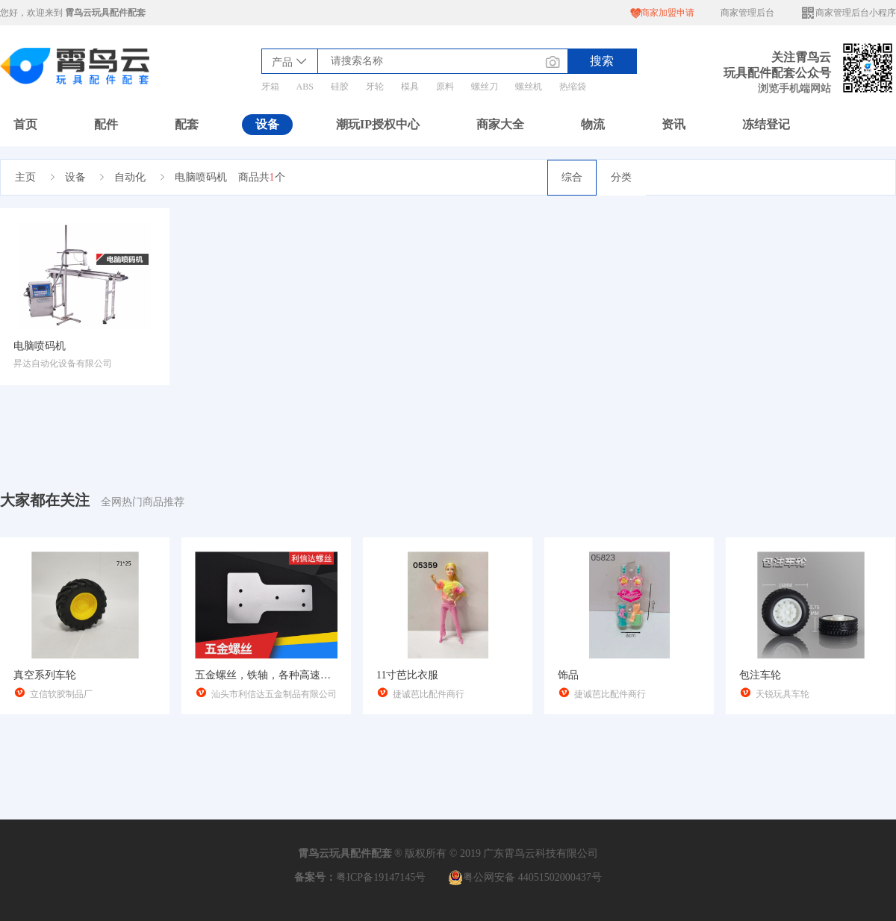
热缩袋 (572, 86)
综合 (571, 177)
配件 (106, 124)
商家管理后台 (747, 12)
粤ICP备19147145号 (381, 877)
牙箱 (270, 86)
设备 (267, 124)
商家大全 (500, 124)
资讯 (673, 124)
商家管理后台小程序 (848, 13)
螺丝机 (528, 86)
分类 (621, 177)
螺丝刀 (484, 86)
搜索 (602, 60)
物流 (593, 124)
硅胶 (340, 86)
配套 (187, 124)
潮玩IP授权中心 (378, 124)
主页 (25, 177)
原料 (445, 86)
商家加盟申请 (662, 13)
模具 (410, 86)
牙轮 (375, 86)
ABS (305, 86)
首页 (25, 124)
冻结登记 (766, 124)
